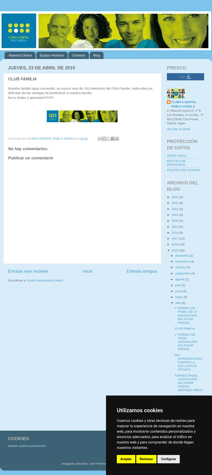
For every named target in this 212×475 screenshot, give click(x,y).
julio (178, 285)
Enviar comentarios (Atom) (45, 280)
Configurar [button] (168, 459)
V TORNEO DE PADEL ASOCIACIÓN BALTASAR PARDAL (186, 342)
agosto (180, 279)
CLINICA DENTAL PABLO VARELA (184, 104)
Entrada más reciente (28, 271)
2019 (175, 226)
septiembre (183, 273)
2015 (175, 250)
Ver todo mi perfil (178, 129)
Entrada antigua (142, 271)
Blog (96, 55)
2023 (175, 203)
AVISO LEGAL (177, 155)
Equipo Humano (52, 55)
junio (178, 291)
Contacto (78, 55)
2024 (175, 197)
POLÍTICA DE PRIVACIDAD (176, 162)
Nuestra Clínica (20, 55)
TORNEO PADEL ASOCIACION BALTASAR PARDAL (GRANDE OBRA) (189, 383)
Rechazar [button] (146, 459)
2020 (175, 220)
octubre (180, 267)
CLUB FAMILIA (185, 328)
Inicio (87, 271)
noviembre (182, 261)
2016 (175, 244)
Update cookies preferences (27, 446)
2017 (175, 238)
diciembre (182, 255)
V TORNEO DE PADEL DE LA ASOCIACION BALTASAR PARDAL (186, 315)
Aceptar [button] (126, 459)
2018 (175, 232)
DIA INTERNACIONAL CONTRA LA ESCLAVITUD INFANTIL (189, 362)
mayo (179, 297)
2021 (175, 215)
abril (178, 303)
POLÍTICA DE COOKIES (183, 170)
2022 (175, 209)
